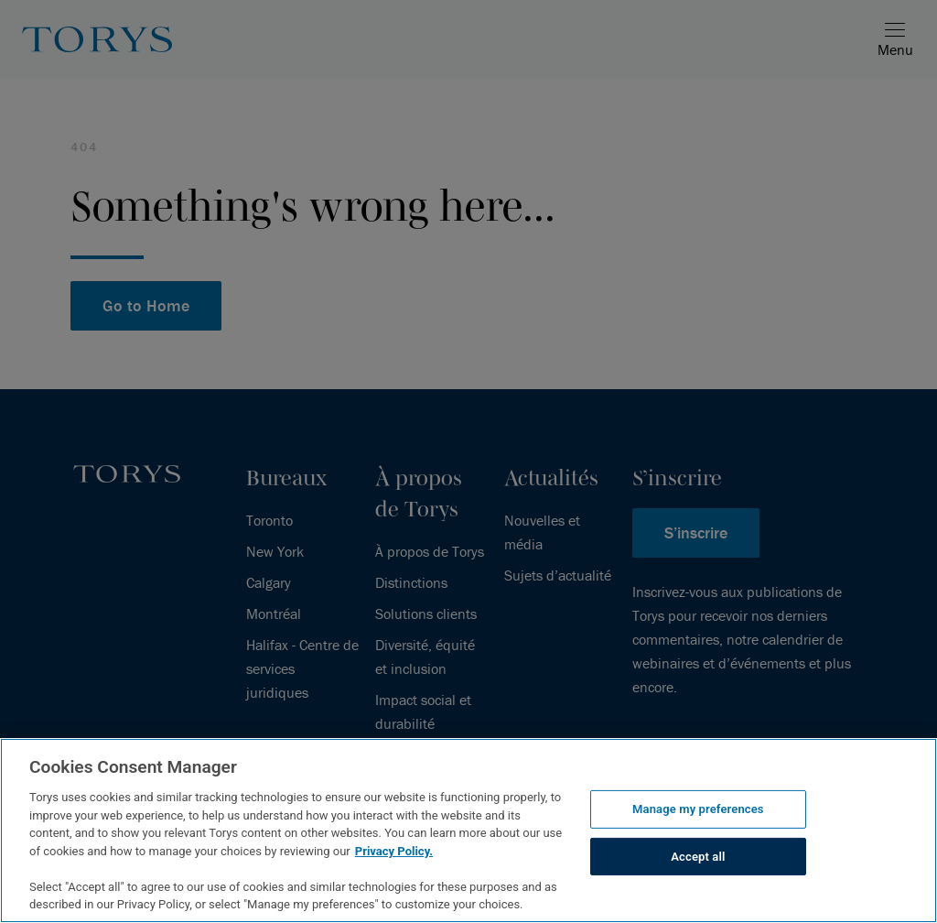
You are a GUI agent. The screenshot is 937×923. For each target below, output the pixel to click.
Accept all (698, 856)
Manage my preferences (698, 809)
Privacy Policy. (394, 851)
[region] (468, 830)
